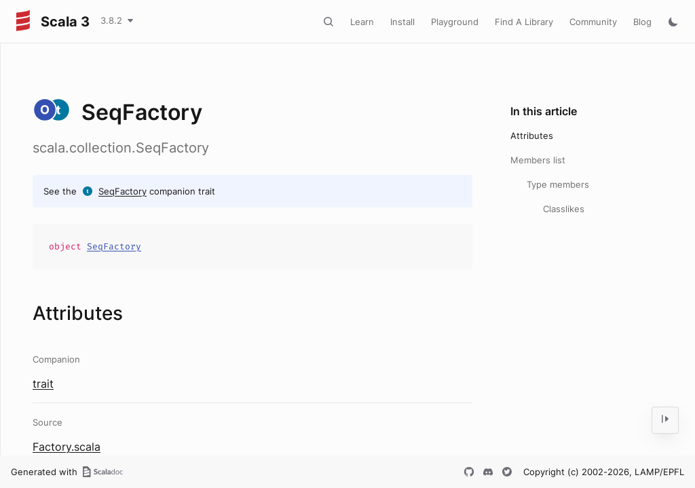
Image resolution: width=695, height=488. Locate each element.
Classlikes (563, 208)
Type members (558, 184)
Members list (537, 160)
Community (593, 21)
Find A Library (524, 21)
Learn (362, 21)
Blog (642, 21)
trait (43, 383)
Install (402, 21)
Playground (454, 21)
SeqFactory (122, 191)
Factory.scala (66, 446)
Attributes (531, 135)
